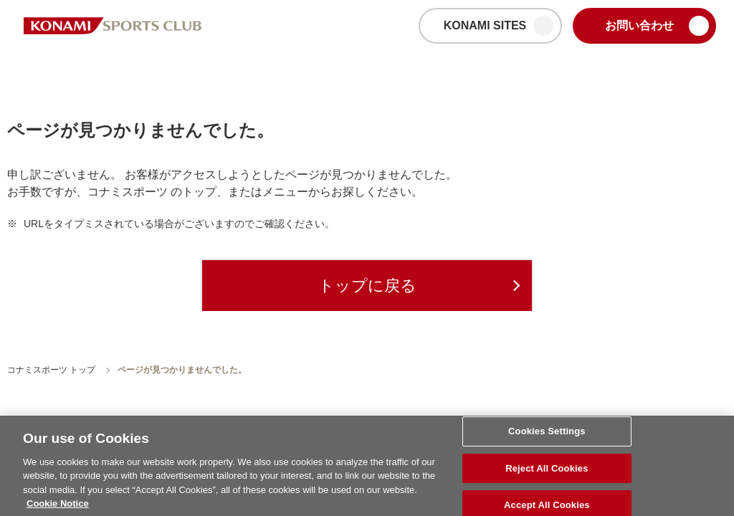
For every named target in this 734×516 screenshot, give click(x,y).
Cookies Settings (547, 435)
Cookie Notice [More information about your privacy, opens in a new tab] (58, 507)
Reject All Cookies (546, 472)
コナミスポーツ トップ (51, 370)
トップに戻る (367, 286)
